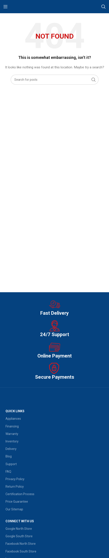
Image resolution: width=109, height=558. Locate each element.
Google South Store (19, 536)
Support (11, 464)
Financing (12, 426)
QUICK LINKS (15, 411)
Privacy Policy (15, 479)
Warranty (12, 434)
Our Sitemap (14, 509)
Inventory (12, 441)
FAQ (8, 471)
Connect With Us (20, 521)
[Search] (103, 6)
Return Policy (15, 486)
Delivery (11, 449)
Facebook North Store (21, 543)
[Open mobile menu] (5, 6)
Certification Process (20, 494)
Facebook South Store (21, 551)
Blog (9, 456)
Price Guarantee (17, 501)
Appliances (13, 418)
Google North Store (19, 528)
